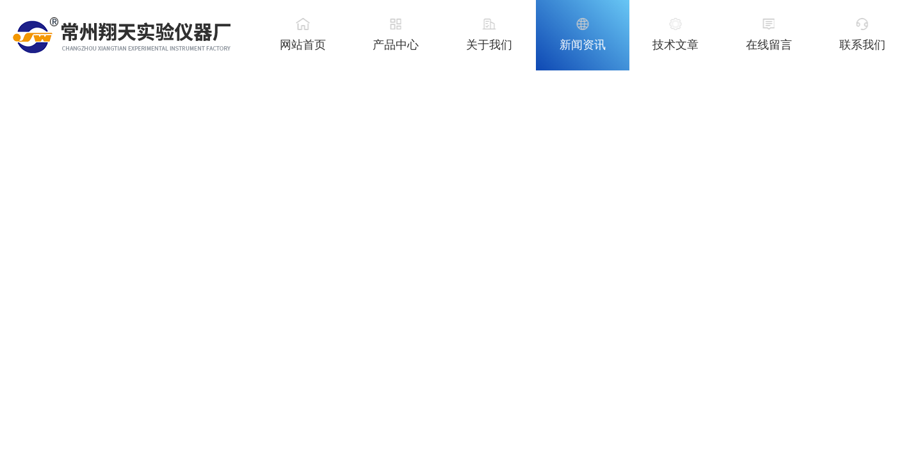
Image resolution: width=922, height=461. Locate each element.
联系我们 (862, 44)
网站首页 (303, 44)
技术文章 (675, 44)
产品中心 (396, 44)
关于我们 (489, 44)
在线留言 (769, 44)
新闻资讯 (583, 44)
